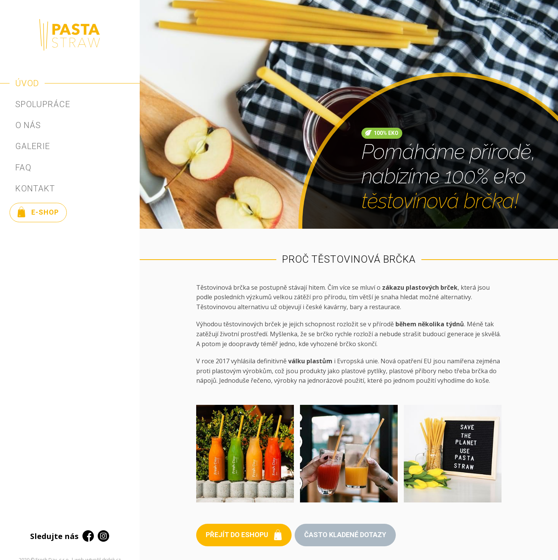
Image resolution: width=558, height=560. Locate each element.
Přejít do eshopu (244, 535)
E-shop (38, 212)
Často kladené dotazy (345, 535)
